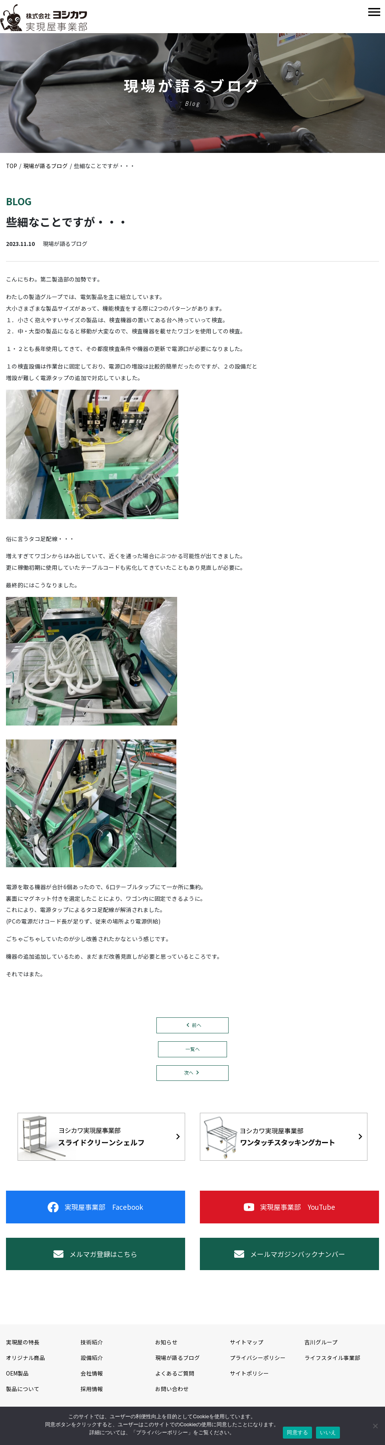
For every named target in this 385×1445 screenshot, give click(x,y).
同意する (297, 1432)
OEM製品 (17, 1380)
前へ (196, 1025)
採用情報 (92, 1396)
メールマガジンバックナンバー (289, 1259)
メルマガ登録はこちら (95, 1259)
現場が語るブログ (177, 1365)
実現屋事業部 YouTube (289, 1210)
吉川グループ (321, 1349)
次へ (188, 1073)
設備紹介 (92, 1365)
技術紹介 (92, 1349)
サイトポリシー (249, 1380)
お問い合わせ (172, 1396)
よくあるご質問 (174, 1380)
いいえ (328, 1432)
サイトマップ (246, 1349)
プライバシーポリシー (258, 1365)
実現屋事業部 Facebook (95, 1210)
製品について (22, 1396)
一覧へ (193, 1049)
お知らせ (166, 1349)
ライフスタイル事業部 (332, 1365)
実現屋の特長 (22, 1349)
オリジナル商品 (25, 1365)
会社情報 (92, 1380)
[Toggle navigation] (374, 12)
